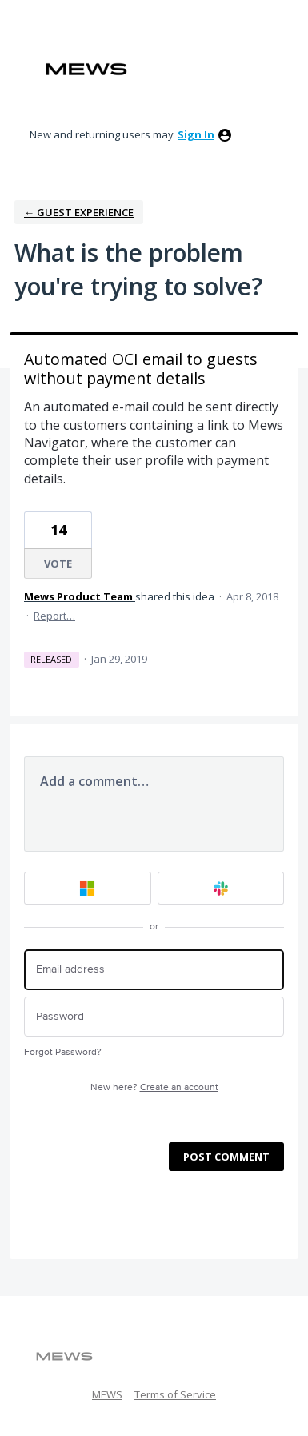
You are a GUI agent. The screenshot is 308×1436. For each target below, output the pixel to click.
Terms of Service (175, 1394)
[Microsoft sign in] (87, 888)
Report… (54, 615)
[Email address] (154, 969)
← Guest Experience (79, 212)
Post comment (226, 1156)
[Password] (154, 1017)
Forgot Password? (63, 1052)
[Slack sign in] (221, 888)
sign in (196, 134)
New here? (154, 1087)
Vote (58, 563)
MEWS (107, 1394)
